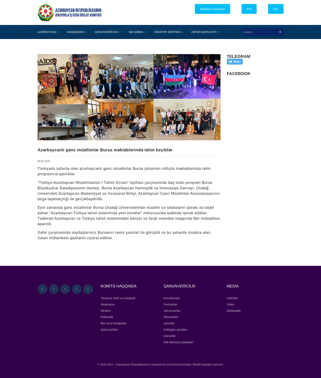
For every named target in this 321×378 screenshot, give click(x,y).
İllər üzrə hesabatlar (114, 323)
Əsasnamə (108, 304)
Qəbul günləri (109, 329)
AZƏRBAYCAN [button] (48, 32)
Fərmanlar (170, 304)
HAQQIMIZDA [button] (76, 32)
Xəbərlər (232, 298)
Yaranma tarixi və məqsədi (118, 298)
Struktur (106, 310)
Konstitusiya (172, 298)
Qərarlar (169, 323)
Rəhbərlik (107, 317)
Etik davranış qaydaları (179, 342)
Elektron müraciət (212, 9)
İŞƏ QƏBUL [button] (137, 32)
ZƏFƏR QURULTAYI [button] (205, 32)
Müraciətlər (171, 317)
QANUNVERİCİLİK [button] (107, 32)
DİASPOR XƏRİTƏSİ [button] (169, 32)
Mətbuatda (234, 310)
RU (275, 9)
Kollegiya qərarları (176, 329)
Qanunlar (170, 336)
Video (230, 304)
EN (249, 9)
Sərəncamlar (172, 310)
